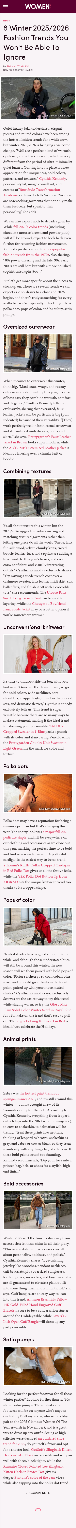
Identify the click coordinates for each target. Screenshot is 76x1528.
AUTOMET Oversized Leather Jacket (37, 447)
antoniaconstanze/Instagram (54, 809)
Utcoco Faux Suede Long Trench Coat (34, 595)
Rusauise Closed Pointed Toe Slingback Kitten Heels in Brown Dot (33, 1469)
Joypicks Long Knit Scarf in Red (40, 1021)
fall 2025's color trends (30, 226)
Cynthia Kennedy (52, 178)
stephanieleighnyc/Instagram (54, 1081)
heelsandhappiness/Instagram (53, 669)
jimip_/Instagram (61, 942)
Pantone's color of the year (34, 1477)
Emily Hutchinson (18, 66)
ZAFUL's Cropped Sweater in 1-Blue (33, 728)
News (6, 20)
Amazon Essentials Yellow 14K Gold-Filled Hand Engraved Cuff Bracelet (35, 1304)
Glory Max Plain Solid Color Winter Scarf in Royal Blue (37, 1007)
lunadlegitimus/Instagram (59, 115)
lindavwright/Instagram (57, 1226)
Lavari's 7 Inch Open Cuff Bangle (35, 1318)
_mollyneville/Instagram (57, 369)
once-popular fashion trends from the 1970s (34, 251)
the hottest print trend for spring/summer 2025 (31, 1096)
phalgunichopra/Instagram (56, 514)
